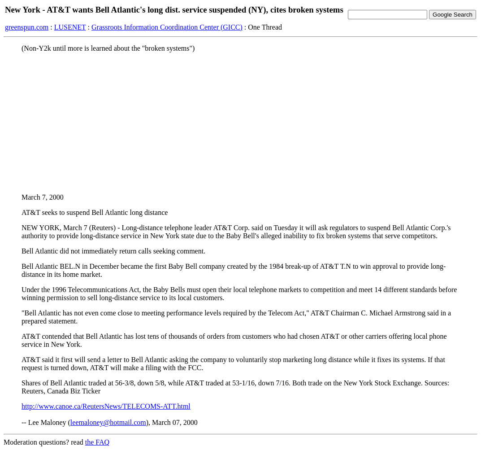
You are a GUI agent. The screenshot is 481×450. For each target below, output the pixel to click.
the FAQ (97, 442)
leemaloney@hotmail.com (108, 422)
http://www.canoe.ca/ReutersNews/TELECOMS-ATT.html (106, 406)
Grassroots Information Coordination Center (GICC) (167, 27)
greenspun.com (26, 27)
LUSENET (70, 27)
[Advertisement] (240, 122)
